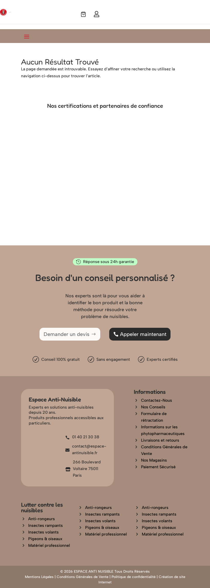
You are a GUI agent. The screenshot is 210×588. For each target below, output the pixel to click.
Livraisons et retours (160, 440)
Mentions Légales (39, 577)
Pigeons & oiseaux (45, 538)
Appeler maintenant (143, 334)
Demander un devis (66, 334)
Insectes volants (43, 532)
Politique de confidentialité (134, 577)
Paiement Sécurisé (158, 466)
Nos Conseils (153, 407)
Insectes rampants (45, 525)
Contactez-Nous (156, 400)
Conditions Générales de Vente (82, 577)
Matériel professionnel (49, 545)
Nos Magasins (154, 460)
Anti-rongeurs (41, 518)
